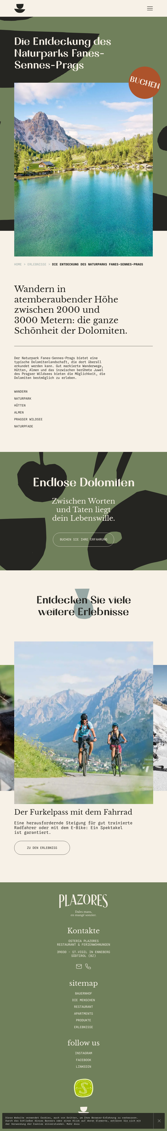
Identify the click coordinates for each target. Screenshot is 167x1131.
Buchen (144, 83)
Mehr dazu (73, 1124)
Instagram (83, 1053)
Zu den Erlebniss (42, 848)
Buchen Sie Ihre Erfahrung (83, 539)
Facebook (83, 1060)
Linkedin (83, 1066)
